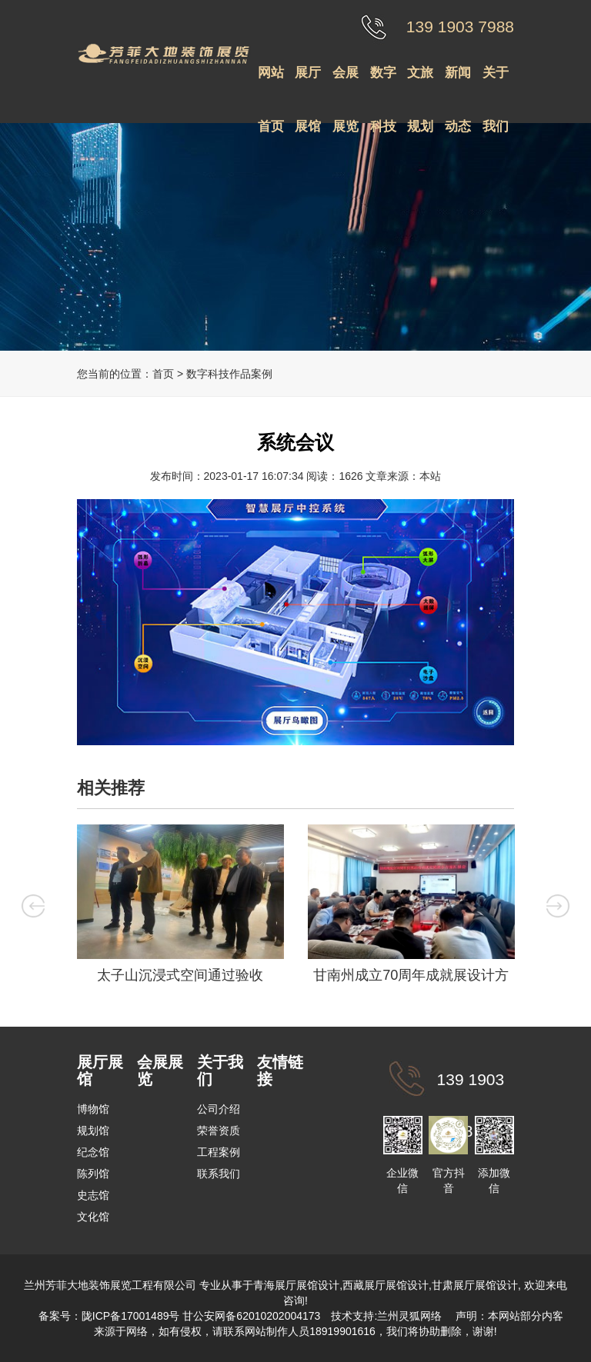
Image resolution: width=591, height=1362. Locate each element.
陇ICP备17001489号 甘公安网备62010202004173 (201, 1316)
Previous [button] (30, 905)
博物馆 (93, 1109)
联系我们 (218, 1173)
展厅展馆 (308, 82)
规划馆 (93, 1130)
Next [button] (561, 905)
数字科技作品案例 (229, 374)
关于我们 (495, 82)
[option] (180, 907)
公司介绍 (218, 1109)
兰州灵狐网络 (411, 1316)
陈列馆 (93, 1173)
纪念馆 (93, 1152)
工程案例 (218, 1152)
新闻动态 (458, 82)
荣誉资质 (218, 1130)
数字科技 (383, 82)
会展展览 (345, 82)
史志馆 (93, 1195)
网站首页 (271, 82)
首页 (163, 374)
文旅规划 (420, 82)
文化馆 (93, 1216)
